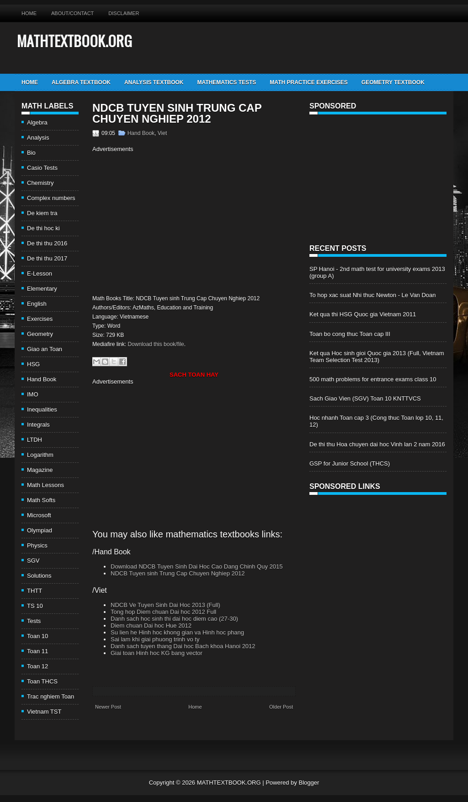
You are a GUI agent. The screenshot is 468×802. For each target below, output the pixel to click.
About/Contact (72, 13)
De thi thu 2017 (47, 258)
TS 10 (35, 605)
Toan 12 (37, 666)
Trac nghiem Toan (50, 696)
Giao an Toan (44, 349)
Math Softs (41, 500)
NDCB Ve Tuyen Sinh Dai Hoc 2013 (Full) (165, 605)
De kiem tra (42, 213)
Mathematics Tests (226, 82)
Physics (37, 545)
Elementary (42, 288)
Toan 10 (37, 636)
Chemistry (40, 182)
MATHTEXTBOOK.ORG (74, 40)
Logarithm (40, 454)
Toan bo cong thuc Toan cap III (349, 334)
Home (29, 13)
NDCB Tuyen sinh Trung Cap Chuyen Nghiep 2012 (176, 114)
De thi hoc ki (43, 228)
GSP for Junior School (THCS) (349, 463)
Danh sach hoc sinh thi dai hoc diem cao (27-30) (174, 618)
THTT (34, 590)
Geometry (40, 334)
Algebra (37, 122)
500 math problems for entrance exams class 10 (372, 379)
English (37, 303)
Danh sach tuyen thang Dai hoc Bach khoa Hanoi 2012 (183, 646)
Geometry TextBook (393, 82)
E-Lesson (39, 273)
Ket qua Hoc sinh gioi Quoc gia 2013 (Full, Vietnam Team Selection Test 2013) (376, 356)
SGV (33, 560)
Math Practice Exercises (308, 82)
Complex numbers (51, 198)
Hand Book (41, 379)
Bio (31, 152)
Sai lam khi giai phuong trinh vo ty (155, 639)
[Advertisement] (169, 222)
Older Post (281, 707)
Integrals (38, 424)
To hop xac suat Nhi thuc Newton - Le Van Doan (372, 295)
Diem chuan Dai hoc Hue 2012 (151, 625)
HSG (33, 364)
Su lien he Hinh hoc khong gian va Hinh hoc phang (177, 632)
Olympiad (39, 530)
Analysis (38, 137)
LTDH (34, 439)
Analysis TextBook (154, 82)
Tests (34, 621)
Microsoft (39, 515)
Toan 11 (37, 651)
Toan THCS (42, 681)
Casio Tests (42, 167)
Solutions (39, 575)
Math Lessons (45, 485)
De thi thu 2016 (47, 243)
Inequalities (42, 409)
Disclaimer (123, 13)
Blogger (308, 782)
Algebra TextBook (81, 82)
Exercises (40, 318)
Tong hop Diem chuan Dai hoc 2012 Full (163, 611)
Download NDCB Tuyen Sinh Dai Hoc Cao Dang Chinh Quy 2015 (196, 566)
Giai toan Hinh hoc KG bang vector (156, 653)
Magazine (40, 469)
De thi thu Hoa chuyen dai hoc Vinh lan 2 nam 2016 (377, 444)
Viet (162, 133)
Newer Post (108, 707)
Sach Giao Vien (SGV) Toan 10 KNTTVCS (365, 398)
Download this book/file (156, 344)
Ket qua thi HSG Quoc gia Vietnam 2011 (362, 314)
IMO (32, 394)
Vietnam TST (44, 711)
